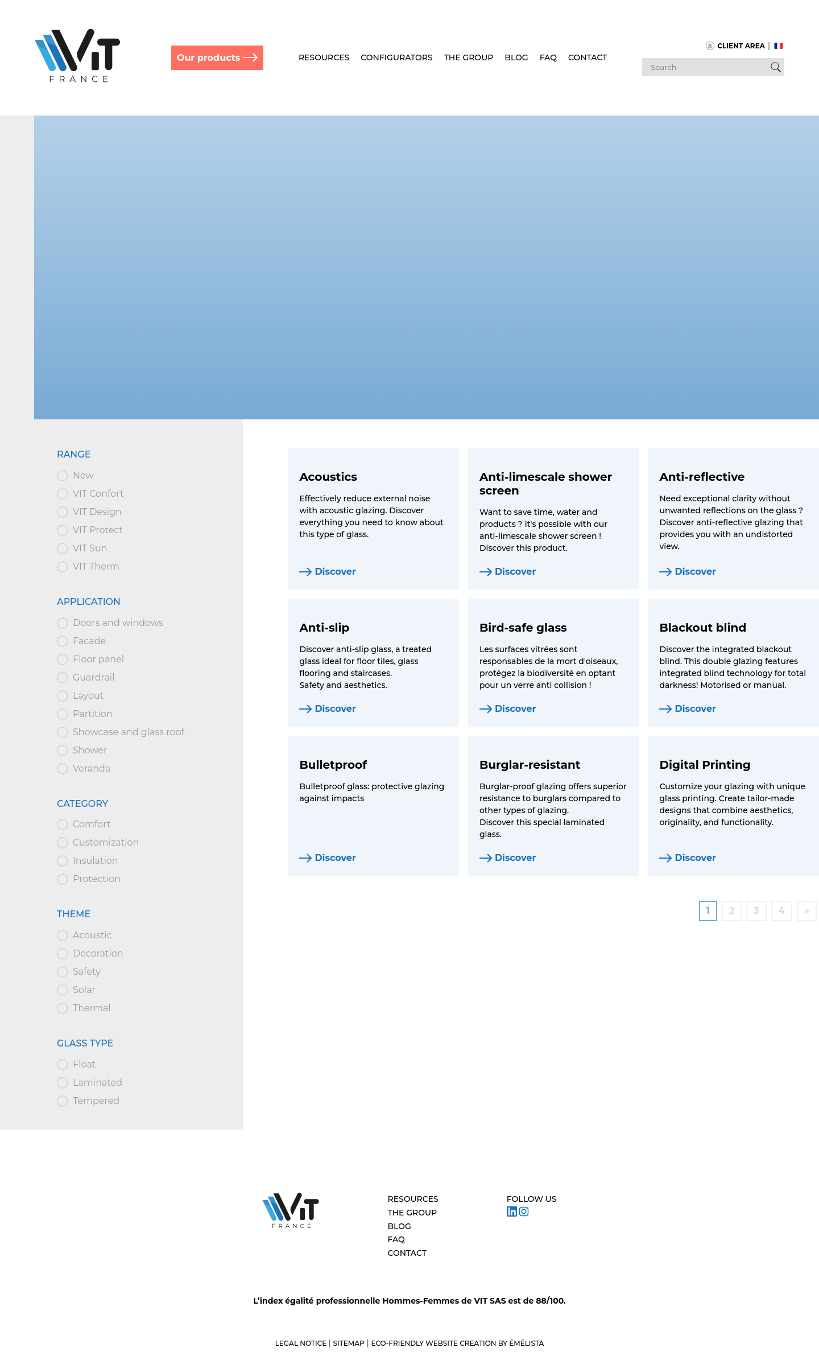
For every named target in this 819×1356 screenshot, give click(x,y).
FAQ (548, 57)
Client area (735, 46)
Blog (516, 57)
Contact (587, 57)
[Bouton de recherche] (775, 67)
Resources (324, 57)
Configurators (396, 57)
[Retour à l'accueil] (77, 80)
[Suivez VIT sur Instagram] (524, 1213)
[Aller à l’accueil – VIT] (290, 1226)
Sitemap (349, 1343)
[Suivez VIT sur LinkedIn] (512, 1213)
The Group (469, 57)
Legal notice (302, 1343)
